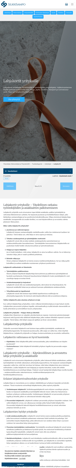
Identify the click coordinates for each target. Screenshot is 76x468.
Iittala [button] (6, 178)
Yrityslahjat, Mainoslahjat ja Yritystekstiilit (16, 164)
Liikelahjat (7, 13)
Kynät (53, 13)
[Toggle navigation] (72, 4)
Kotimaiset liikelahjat (42, 13)
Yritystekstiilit (28, 13)
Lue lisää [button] (22, 458)
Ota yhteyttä (14, 99)
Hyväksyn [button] (20, 464)
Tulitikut (60, 13)
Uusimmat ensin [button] (65, 176)
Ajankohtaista (38, 17)
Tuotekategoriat (37, 164)
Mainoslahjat (17, 13)
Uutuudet (69, 13)
